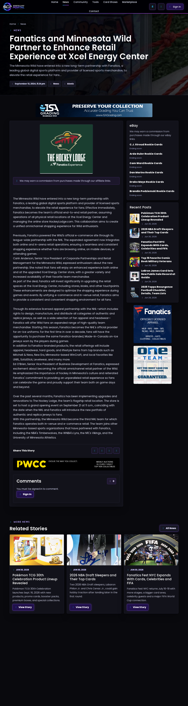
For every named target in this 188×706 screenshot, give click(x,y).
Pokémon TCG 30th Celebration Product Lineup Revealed (155, 216)
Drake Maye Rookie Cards (147, 182)
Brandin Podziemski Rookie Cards (152, 191)
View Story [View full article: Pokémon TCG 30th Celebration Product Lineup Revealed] (23, 607)
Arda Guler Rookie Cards (146, 154)
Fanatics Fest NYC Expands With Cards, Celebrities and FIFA (155, 245)
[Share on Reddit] (109, 451)
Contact (94, 11)
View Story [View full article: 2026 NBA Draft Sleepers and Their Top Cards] (80, 607)
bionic (70, 83)
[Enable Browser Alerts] (161, 6)
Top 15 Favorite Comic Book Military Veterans (156, 259)
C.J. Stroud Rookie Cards (146, 144)
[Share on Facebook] (95, 451)
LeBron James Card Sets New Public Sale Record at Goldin (158, 274)
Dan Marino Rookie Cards (146, 172)
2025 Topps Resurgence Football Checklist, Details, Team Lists (157, 290)
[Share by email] (116, 451)
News (23, 24)
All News (169, 528)
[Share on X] (102, 451)
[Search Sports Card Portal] (152, 6)
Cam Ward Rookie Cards (146, 163)
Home (13, 24)
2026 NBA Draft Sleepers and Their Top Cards (157, 231)
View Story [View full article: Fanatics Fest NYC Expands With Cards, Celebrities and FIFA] (137, 607)
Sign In (25, 494)
